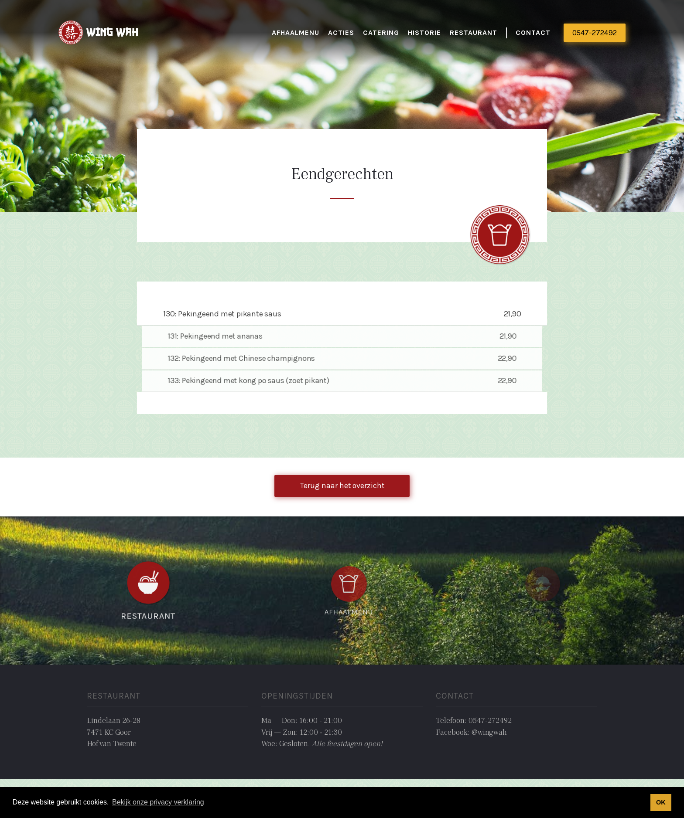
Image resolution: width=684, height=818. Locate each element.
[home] (98, 32)
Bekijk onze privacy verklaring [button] (158, 802)
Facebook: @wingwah (471, 732)
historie (424, 32)
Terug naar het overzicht (342, 485)
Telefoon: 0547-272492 (474, 721)
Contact (533, 32)
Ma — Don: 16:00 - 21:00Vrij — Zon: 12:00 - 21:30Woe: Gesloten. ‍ (322, 732)
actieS (341, 32)
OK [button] (661, 802)
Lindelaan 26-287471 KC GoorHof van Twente (113, 732)
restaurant (473, 32)
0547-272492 (594, 32)
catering (381, 32)
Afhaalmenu (295, 32)
